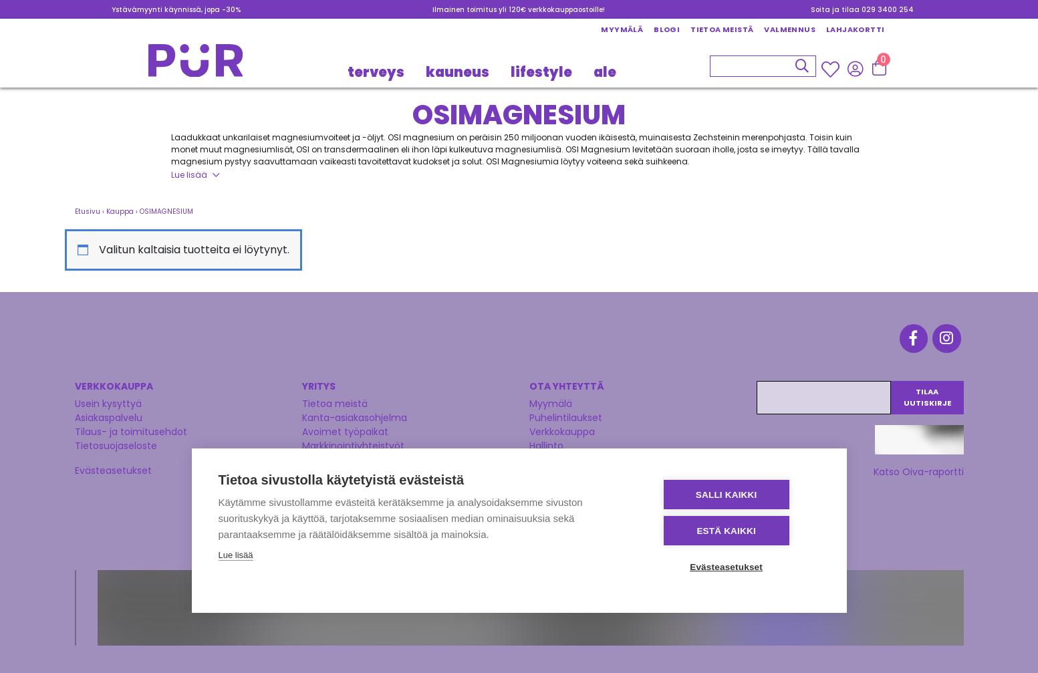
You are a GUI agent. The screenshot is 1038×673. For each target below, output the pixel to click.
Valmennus (789, 29)
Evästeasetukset (113, 466)
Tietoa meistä (721, 29)
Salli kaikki (739, 496)
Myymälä (622, 29)
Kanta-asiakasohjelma (354, 413)
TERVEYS (376, 72)
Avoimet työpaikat (345, 427)
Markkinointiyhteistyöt (353, 441)
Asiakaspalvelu (108, 413)
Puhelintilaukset (565, 413)
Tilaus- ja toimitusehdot (131, 427)
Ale (605, 72)
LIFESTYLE (541, 72)
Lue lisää (189, 174)
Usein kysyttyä (108, 399)
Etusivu (87, 212)
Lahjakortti (855, 29)
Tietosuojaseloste (116, 441)
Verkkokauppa (562, 427)
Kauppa (120, 212)
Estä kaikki (739, 532)
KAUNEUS (457, 72)
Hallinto (546, 441)
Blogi (667, 29)
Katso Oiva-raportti (919, 467)
